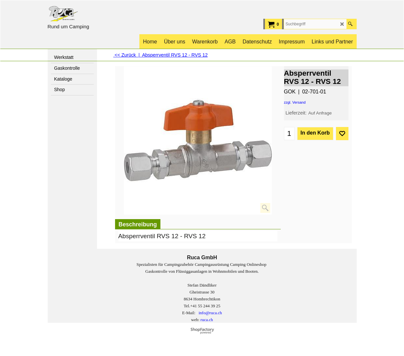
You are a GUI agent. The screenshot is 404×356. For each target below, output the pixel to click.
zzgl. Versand (295, 102)
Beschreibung (138, 224)
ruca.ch (207, 319)
